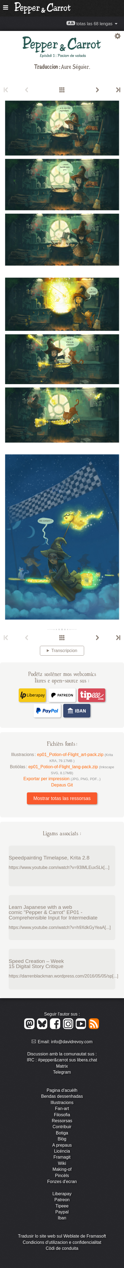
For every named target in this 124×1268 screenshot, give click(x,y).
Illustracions (61, 1102)
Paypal (62, 1212)
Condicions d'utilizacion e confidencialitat (62, 1242)
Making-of (61, 1169)
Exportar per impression (62, 778)
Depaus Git (62, 785)
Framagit (62, 1157)
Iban (62, 1218)
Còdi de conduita (62, 1248)
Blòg (62, 1139)
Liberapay (61, 1193)
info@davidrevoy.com (72, 1041)
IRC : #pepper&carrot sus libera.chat (62, 1060)
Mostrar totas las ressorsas (62, 798)
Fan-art (62, 1108)
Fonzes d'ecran (62, 1181)
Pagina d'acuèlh (62, 1090)
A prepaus (62, 1145)
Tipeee (61, 1206)
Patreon (61, 1199)
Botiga (62, 1133)
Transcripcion (64, 650)
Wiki (62, 1163)
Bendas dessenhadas (62, 1096)
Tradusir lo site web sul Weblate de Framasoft (62, 1236)
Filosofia (62, 1114)
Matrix (62, 1066)
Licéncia (62, 1151)
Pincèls (62, 1175)
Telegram (62, 1072)
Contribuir (62, 1126)
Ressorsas (62, 1120)
